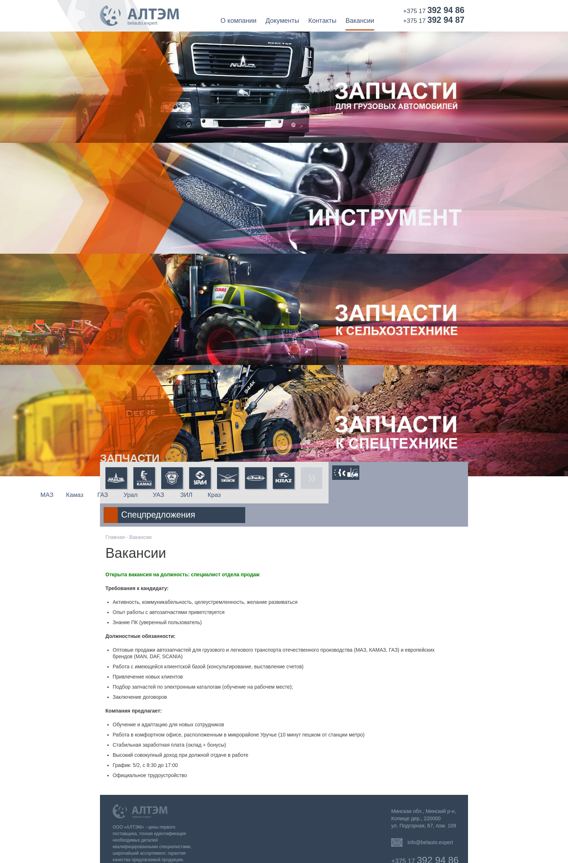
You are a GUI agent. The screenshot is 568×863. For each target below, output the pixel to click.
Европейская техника (339, 472)
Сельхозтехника (357, 472)
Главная (115, 514)
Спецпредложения (387, 491)
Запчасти (129, 458)
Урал (200, 494)
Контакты (322, 21)
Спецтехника (392, 472)
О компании (238, 21)
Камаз (144, 494)
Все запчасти (311, 478)
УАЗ (227, 494)
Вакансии (360, 21)
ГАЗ (172, 494)
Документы (282, 21)
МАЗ (116, 494)
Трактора (375, 472)
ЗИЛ (256, 494)
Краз (283, 494)
